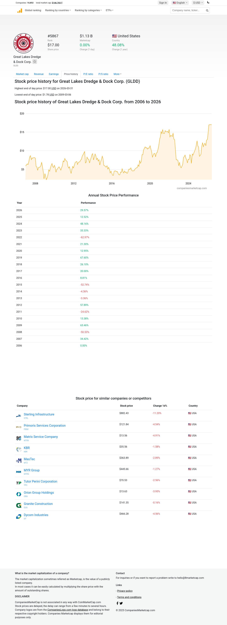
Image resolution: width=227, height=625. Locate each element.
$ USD (197, 2)
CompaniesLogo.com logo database (67, 609)
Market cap (22, 74)
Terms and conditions (129, 597)
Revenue (39, 74)
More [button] (116, 74)
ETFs (108, 10)
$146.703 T (57, 3)
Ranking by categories (87, 10)
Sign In (163, 2)
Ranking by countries (57, 10)
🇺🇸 (179, 2)
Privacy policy (125, 590)
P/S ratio (103, 74)
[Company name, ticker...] (190, 10)
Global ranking (33, 10)
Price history (71, 74)
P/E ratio (88, 74)
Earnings (54, 74)
